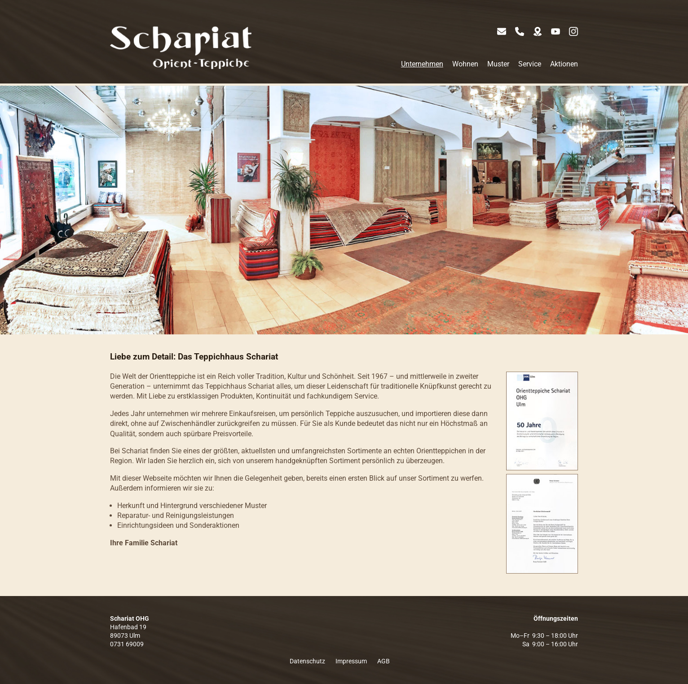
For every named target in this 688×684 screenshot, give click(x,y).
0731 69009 (127, 644)
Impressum (351, 661)
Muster (498, 64)
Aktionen (564, 64)
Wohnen (465, 64)
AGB (383, 661)
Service (529, 64)
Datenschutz (307, 661)
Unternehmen (422, 64)
